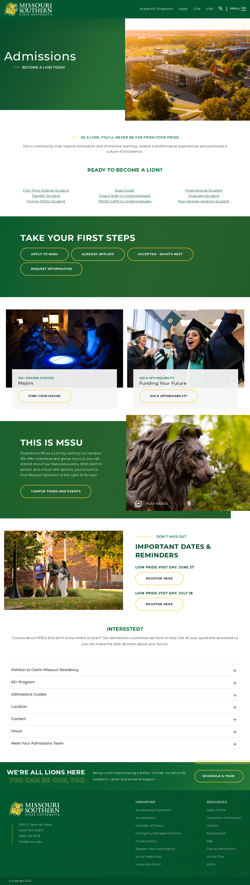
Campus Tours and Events (56, 491)
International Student (203, 190)
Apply (183, 9)
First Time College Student (46, 190)
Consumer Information (224, 818)
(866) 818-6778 (29, 836)
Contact (213, 825)
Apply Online (216, 810)
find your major (45, 396)
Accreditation (146, 818)
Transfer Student (46, 196)
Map (210, 841)
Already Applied (98, 254)
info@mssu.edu (30, 842)
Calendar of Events (149, 825)
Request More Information (155, 849)
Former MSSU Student (46, 201)
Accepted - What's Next (160, 254)
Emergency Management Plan (158, 833)
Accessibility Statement (153, 810)
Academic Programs (156, 9)
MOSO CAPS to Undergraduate (125, 201)
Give (197, 9)
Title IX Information (221, 849)
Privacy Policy (146, 841)
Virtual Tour (215, 856)
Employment (216, 833)
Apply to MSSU (44, 254)
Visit (209, 9)
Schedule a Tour (219, 776)
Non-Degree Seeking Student (203, 201)
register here (159, 578)
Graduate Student (203, 196)
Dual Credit (124, 190)
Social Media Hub (148, 856)
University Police (148, 864)
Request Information (51, 269)
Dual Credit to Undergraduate (125, 196)
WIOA (211, 864)
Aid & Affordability (169, 396)
